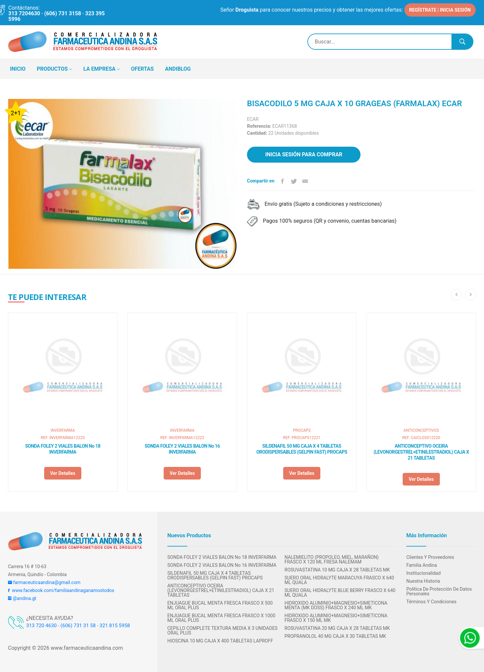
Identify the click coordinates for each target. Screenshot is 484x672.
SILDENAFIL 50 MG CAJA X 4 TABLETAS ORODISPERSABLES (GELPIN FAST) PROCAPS (301, 449)
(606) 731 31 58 (78, 626)
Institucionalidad (423, 573)
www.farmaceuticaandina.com (86, 648)
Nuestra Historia (423, 581)
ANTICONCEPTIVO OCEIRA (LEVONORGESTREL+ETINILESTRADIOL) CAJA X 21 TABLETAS (421, 452)
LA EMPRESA (101, 69)
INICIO (18, 69)
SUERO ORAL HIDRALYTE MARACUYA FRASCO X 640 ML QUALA (339, 580)
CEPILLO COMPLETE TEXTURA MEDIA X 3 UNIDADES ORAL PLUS (222, 630)
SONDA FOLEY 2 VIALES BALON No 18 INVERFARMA (63, 449)
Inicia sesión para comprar (303, 154)
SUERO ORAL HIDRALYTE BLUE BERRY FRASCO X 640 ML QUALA (339, 592)
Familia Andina (421, 565)
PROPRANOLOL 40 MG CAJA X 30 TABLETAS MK (335, 636)
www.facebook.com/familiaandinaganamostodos (61, 590)
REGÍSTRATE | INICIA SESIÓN (440, 10)
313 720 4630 (41, 626)
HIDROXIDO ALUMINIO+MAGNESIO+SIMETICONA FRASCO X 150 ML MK (335, 618)
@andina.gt (22, 598)
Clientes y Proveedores (430, 557)
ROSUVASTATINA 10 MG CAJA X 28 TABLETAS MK (337, 569)
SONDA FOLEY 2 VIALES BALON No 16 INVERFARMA (182, 449)
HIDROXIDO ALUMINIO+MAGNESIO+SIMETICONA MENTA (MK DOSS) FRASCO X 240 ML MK (335, 605)
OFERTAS (142, 69)
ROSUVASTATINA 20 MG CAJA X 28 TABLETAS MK (337, 628)
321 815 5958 (115, 626)
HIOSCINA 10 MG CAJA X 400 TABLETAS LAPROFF (220, 640)
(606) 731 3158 (62, 13)
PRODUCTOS (54, 69)
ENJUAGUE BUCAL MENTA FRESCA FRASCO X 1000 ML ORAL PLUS (221, 618)
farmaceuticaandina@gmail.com (44, 582)
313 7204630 (24, 13)
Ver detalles (62, 473)
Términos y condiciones (431, 601)
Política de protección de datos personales (439, 591)
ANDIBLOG (178, 69)
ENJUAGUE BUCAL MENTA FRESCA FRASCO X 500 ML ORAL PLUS (220, 605)
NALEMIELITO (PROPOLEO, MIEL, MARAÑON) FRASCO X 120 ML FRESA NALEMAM (331, 559)
